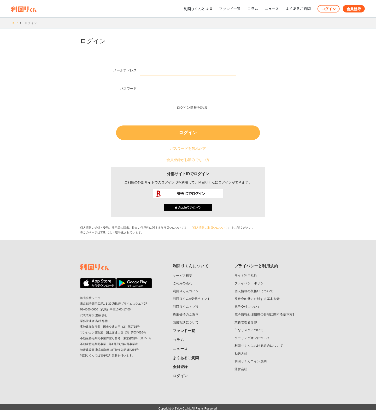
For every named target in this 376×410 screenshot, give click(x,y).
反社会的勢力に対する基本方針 (257, 296)
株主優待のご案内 (186, 311)
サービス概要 (182, 272)
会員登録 (354, 8)
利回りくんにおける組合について (259, 343)
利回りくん (95, 9)
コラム (252, 8)
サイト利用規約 (246, 272)
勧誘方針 (241, 350)
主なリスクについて (249, 327)
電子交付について (247, 304)
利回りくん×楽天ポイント (192, 296)
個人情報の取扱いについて (210, 224)
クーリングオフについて (252, 335)
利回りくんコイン (186, 288)
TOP (14, 23)
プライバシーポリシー (251, 280)
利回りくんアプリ (186, 304)
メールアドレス (125, 70)
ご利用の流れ (182, 280)
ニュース (272, 8)
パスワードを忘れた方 (188, 148)
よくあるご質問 (298, 8)
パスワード (128, 88)
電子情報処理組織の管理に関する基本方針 (265, 311)
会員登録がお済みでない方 (188, 158)
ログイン (328, 8)
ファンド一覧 (230, 8)
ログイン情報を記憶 (192, 107)
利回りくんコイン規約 (251, 358)
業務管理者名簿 (246, 319)
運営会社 (241, 366)
